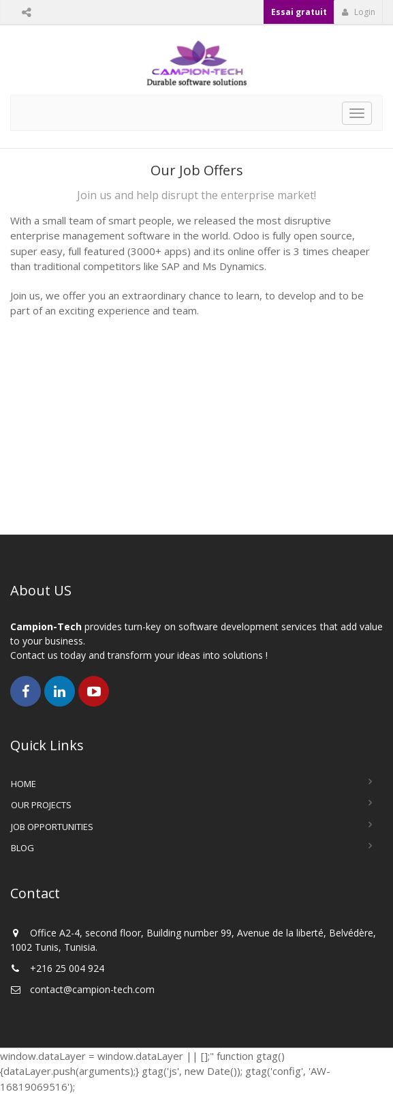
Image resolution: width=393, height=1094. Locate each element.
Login (358, 12)
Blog (22, 848)
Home (23, 784)
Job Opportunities (52, 826)
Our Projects (41, 805)
